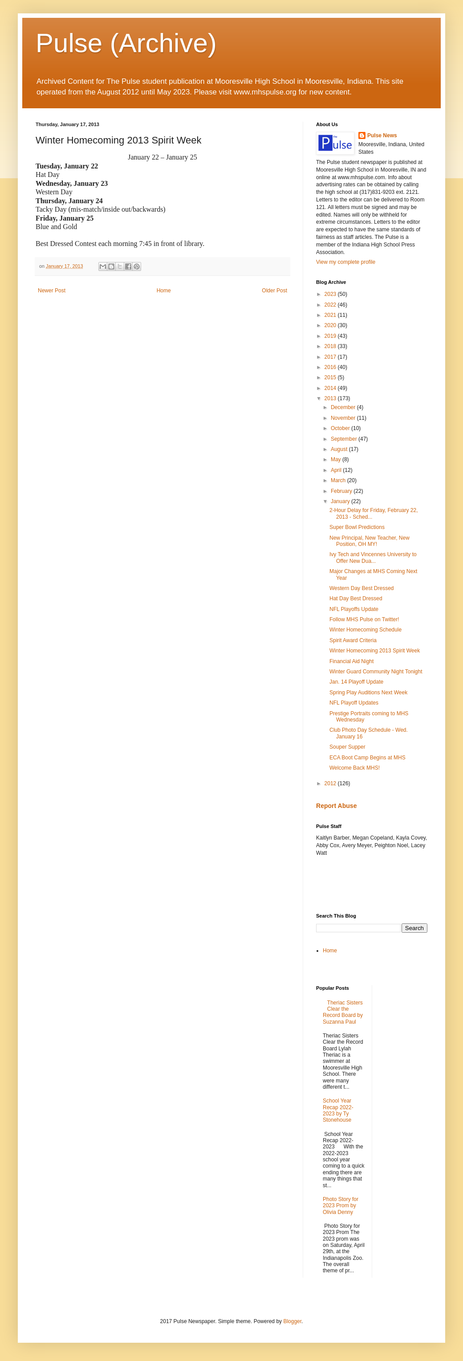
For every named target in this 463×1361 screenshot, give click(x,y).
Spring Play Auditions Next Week (368, 692)
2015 (331, 377)
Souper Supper (347, 747)
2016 (331, 367)
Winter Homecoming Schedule (365, 630)
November (344, 418)
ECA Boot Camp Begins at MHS (367, 757)
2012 (331, 783)
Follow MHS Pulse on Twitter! (364, 619)
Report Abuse (336, 805)
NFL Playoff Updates (353, 703)
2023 (331, 294)
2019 (331, 336)
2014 (331, 388)
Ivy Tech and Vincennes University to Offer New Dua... (373, 557)
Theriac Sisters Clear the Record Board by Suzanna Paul (343, 1012)
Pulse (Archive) (126, 43)
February (342, 491)
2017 (331, 357)
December (344, 407)
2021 (331, 315)
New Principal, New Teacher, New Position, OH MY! (369, 541)
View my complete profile (345, 262)
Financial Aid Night (351, 661)
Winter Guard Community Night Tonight (375, 671)
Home (164, 290)
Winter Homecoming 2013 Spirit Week (374, 651)
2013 (331, 398)
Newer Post (51, 290)
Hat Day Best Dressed (355, 598)
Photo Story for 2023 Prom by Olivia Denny (340, 1205)
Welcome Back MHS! (354, 768)
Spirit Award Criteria (353, 640)
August (340, 449)
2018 (331, 346)
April (337, 470)
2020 (331, 325)
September (344, 439)
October (341, 428)
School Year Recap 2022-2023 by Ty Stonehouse (338, 1110)
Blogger (292, 1321)
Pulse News (382, 135)
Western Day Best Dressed (361, 588)
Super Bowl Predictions (357, 527)
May (336, 459)
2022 (331, 305)
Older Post (274, 290)
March (339, 480)
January (341, 501)
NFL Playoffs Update (353, 609)
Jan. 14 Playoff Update (356, 682)
